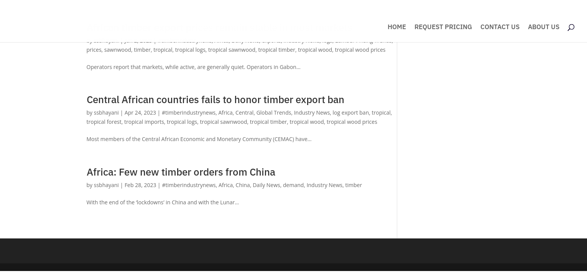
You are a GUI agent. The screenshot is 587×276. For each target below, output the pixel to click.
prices (94, 49)
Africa (226, 112)
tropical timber (276, 49)
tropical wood (315, 49)
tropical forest (104, 121)
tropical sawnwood (231, 49)
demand (293, 185)
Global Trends (274, 112)
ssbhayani (106, 112)
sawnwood (117, 49)
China (243, 185)
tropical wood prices (360, 49)
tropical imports (144, 121)
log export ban (351, 112)
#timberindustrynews (188, 112)
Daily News (266, 185)
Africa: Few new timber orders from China (181, 171)
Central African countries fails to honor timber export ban (215, 99)
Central (244, 112)
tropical (162, 49)
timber (142, 49)
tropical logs (190, 49)
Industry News (312, 112)
